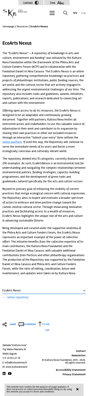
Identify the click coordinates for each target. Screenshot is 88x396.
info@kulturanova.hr (16, 362)
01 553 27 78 (13, 358)
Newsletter (79, 355)
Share (13, 324)
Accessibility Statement (71, 370)
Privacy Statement (74, 374)
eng (83, 13)
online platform (12, 142)
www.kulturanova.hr (17, 367)
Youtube (9, 373)
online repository (18, 297)
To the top (45, 325)
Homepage (8, 26)
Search (67, 13)
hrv (75, 13)
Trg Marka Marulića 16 (14, 349)
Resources (22, 26)
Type (57, 2)
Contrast (31, 3)
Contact (81, 351)
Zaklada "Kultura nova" (14, 14)
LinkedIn (4, 373)
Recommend (29, 324)
